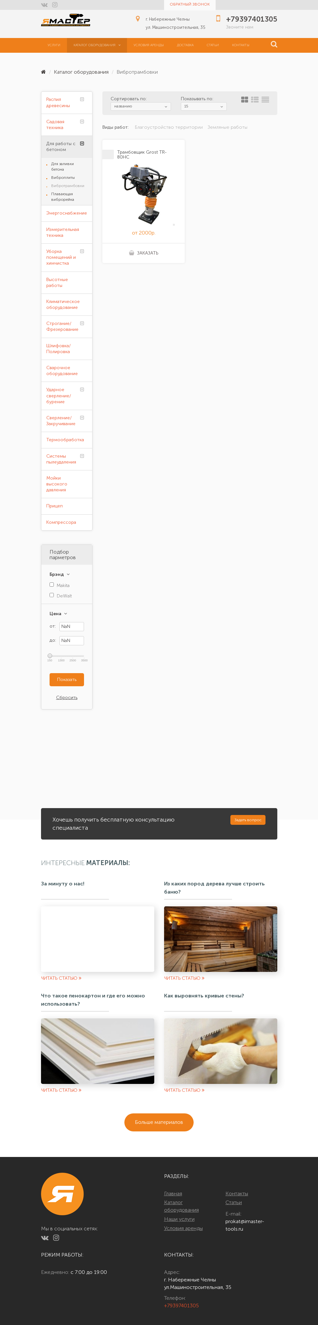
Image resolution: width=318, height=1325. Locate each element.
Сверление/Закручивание (60, 420)
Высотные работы (57, 282)
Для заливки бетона (62, 166)
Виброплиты (63, 177)
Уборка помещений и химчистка (61, 257)
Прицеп (54, 506)
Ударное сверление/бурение (58, 395)
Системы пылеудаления (61, 459)
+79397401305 (181, 1305)
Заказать (143, 253)
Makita (63, 585)
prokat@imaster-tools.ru (244, 1225)
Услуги (54, 45)
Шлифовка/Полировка (58, 348)
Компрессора (61, 522)
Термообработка (65, 440)
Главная (173, 1193)
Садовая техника (55, 124)
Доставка (185, 45)
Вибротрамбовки (67, 185)
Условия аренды (149, 45)
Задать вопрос (248, 820)
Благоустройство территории (169, 127)
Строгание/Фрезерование (62, 326)
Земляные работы (227, 127)
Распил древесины (58, 102)
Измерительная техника (62, 232)
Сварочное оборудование (62, 370)
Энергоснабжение (66, 213)
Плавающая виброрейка (62, 197)
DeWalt (64, 596)
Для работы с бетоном (60, 146)
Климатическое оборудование (63, 304)
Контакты (240, 45)
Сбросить (66, 697)
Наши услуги (179, 1219)
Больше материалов (159, 1122)
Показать (66, 679)
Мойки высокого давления (56, 484)
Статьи (213, 45)
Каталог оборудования (97, 45)
